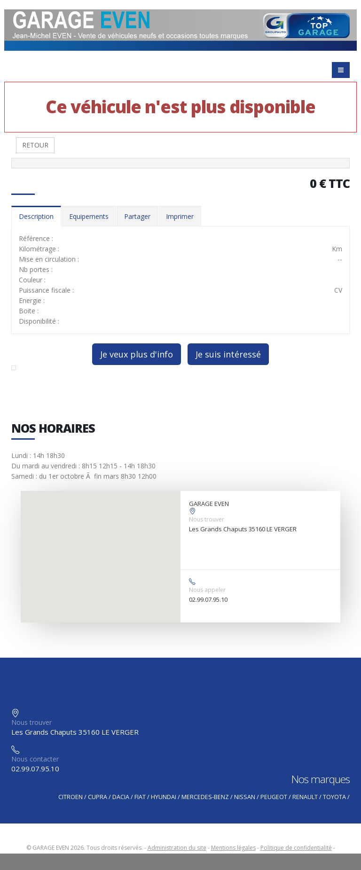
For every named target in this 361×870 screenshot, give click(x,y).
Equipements (89, 216)
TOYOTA (334, 797)
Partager (137, 216)
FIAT (140, 797)
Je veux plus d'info (136, 354)
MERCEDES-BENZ (205, 797)
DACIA (120, 797)
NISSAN (244, 797)
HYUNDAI (163, 797)
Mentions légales (233, 848)
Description (36, 216)
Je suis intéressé (228, 354)
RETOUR (35, 144)
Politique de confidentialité (296, 848)
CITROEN (70, 797)
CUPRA (97, 797)
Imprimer (180, 216)
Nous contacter (35, 758)
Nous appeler (207, 590)
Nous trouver (206, 519)
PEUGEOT (273, 797)
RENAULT (305, 797)
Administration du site (177, 848)
